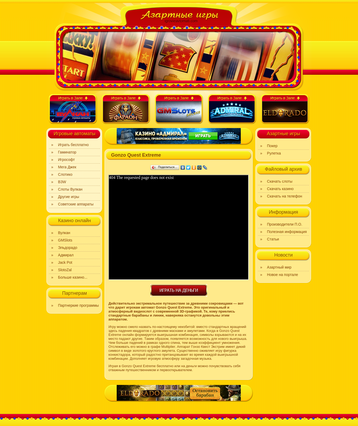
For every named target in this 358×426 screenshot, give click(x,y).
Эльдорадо (67, 247)
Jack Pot (65, 262)
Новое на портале (282, 275)
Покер (272, 146)
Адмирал (66, 255)
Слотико (65, 174)
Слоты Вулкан (70, 189)
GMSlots (65, 240)
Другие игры (68, 197)
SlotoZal (65, 270)
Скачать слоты (279, 181)
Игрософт (66, 159)
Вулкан (64, 233)
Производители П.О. (284, 224)
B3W (62, 182)
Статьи (273, 239)
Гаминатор (67, 152)
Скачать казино (280, 189)
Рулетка (274, 153)
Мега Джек (67, 167)
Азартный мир (279, 267)
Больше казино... (73, 277)
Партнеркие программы (78, 305)
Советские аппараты (76, 204)
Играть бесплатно (73, 145)
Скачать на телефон (284, 196)
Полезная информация (287, 232)
